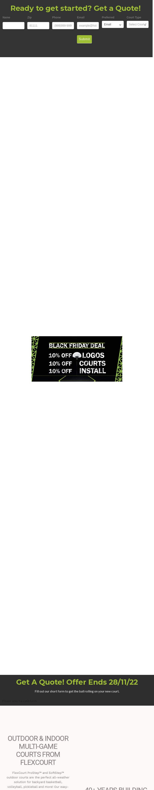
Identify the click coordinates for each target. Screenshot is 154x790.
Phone (56, 17)
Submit (84, 39)
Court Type (134, 17)
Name (6, 17)
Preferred (108, 17)
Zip (29, 17)
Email (80, 17)
